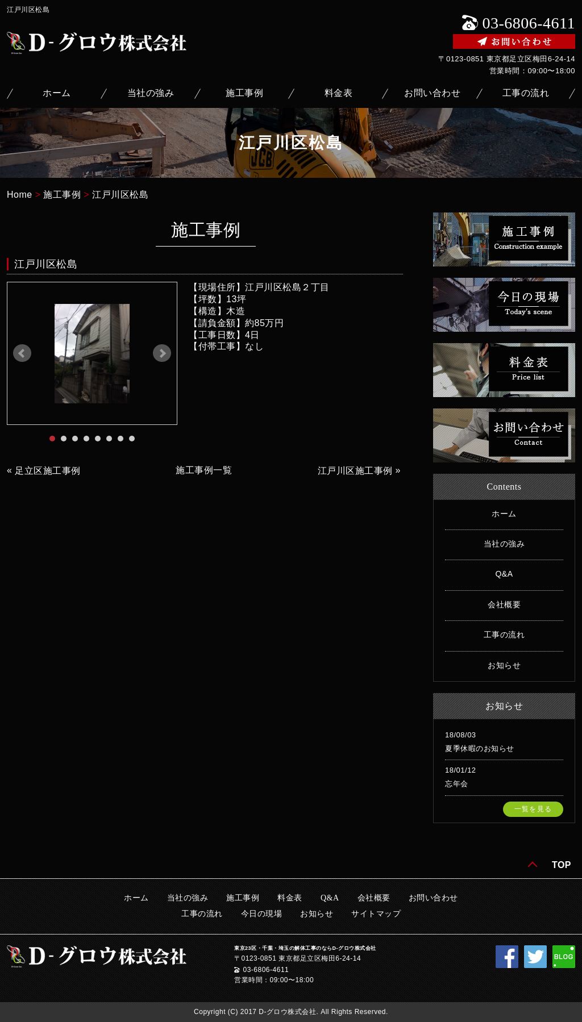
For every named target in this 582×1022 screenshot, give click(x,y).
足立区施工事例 (48, 470)
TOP (561, 865)
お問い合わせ (432, 93)
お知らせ (504, 665)
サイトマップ (376, 914)
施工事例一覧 (204, 470)
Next (162, 353)
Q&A (504, 573)
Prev (22, 353)
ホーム (57, 93)
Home (19, 194)
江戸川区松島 (120, 194)
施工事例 (244, 93)
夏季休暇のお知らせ (479, 748)
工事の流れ (526, 93)
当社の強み (150, 93)
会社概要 (504, 604)
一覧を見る (533, 809)
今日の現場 (261, 914)
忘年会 (456, 783)
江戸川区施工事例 (355, 470)
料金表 (339, 93)
